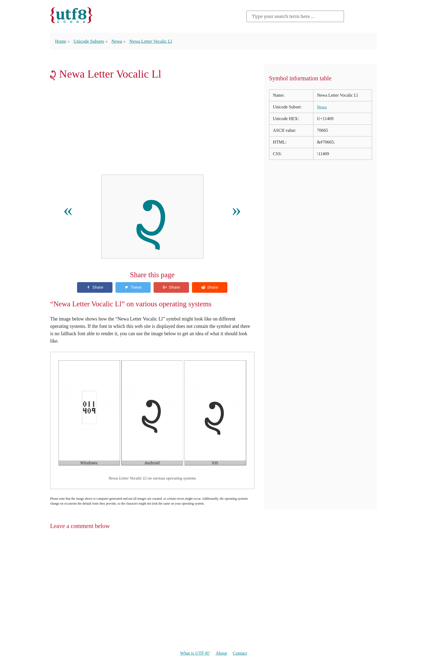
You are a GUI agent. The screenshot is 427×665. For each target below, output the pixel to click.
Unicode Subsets (90, 41)
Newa (120, 41)
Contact (241, 654)
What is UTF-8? (193, 654)
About (222, 654)
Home (61, 41)
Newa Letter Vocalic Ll (155, 41)
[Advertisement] (152, 129)
